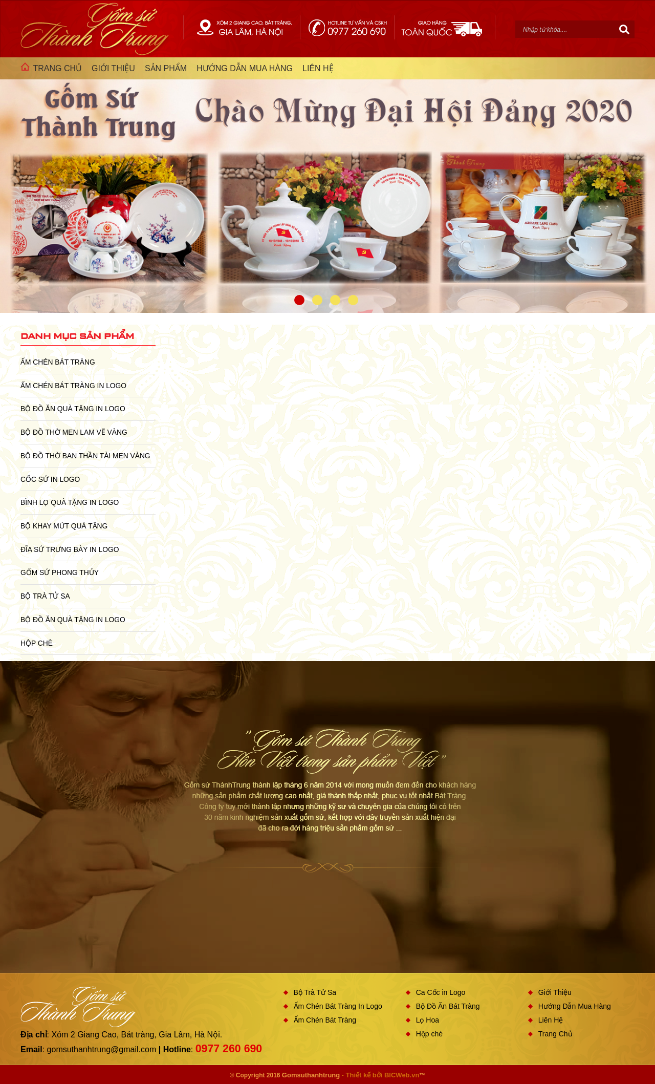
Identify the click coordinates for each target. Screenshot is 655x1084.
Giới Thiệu (555, 992)
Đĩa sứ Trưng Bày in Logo (69, 549)
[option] (327, 185)
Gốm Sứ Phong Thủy (59, 572)
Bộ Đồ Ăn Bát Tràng (448, 1006)
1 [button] (299, 300)
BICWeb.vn (401, 1075)
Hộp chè (36, 643)
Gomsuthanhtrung (311, 1075)
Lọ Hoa (427, 1020)
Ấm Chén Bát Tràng (57, 362)
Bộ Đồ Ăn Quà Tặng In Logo (72, 409)
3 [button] (335, 300)
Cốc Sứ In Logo (50, 479)
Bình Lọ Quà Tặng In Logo (69, 502)
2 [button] (317, 300)
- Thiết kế (357, 1075)
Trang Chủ (555, 1034)
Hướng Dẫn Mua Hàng (574, 1006)
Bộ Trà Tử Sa (45, 596)
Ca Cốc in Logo (441, 992)
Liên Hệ (550, 1020)
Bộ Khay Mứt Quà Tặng (63, 526)
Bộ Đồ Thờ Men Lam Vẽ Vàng (73, 432)
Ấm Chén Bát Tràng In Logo (73, 385)
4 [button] (353, 300)
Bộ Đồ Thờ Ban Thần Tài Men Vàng (85, 456)
